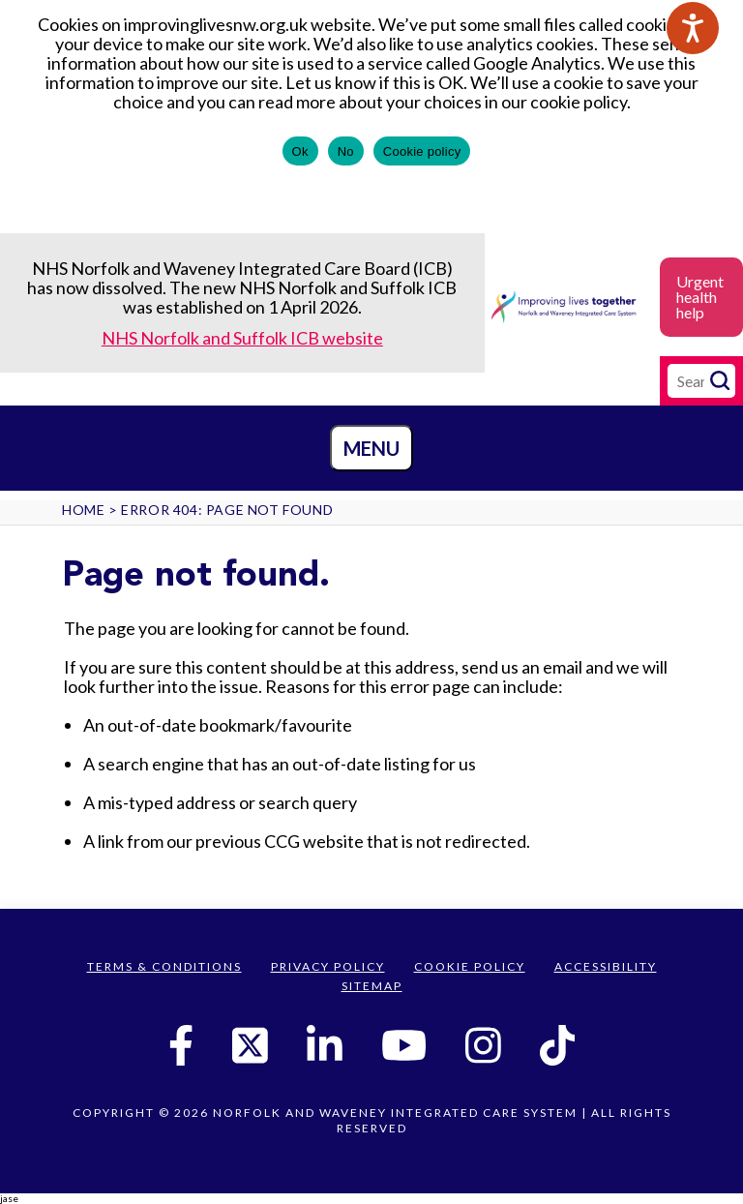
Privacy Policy (328, 966)
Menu (371, 448)
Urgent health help (700, 296)
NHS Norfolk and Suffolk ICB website (242, 337)
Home (83, 509)
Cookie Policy (469, 966)
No (346, 151)
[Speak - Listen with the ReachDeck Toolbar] (693, 28)
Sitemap (372, 985)
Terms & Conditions (164, 966)
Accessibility (605, 966)
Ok (300, 151)
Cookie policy (422, 151)
